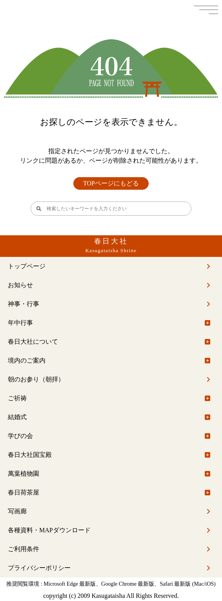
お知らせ (20, 285)
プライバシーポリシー (39, 567)
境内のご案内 (26, 360)
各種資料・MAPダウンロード (49, 530)
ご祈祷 (17, 398)
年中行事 (20, 322)
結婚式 (17, 417)
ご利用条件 (23, 549)
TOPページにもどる (111, 183)
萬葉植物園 (23, 473)
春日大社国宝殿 (30, 454)
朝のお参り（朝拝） (36, 379)
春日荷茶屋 (23, 492)
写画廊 (17, 511)
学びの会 (20, 435)
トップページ (26, 266)
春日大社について (33, 341)
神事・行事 (23, 303)
